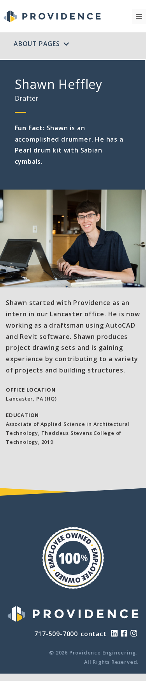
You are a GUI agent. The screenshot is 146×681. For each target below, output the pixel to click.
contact (94, 634)
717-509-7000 (56, 634)
